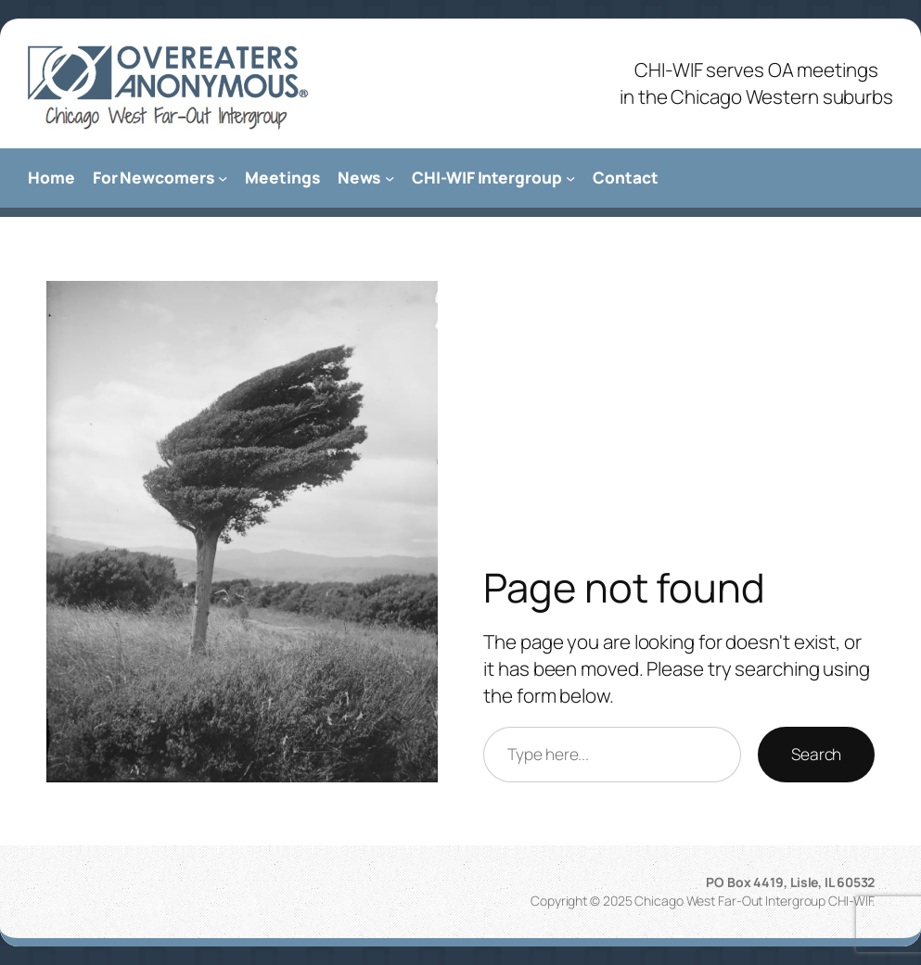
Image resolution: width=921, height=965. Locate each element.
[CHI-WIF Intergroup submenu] (570, 178)
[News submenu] (389, 178)
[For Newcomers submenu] (222, 178)
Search (816, 754)
